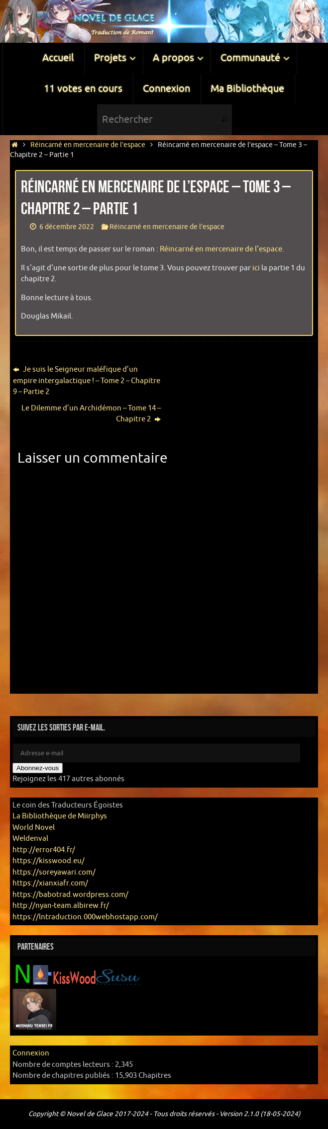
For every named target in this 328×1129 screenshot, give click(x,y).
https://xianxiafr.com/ (50, 883)
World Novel (33, 827)
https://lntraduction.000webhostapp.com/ (85, 917)
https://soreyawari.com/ (54, 872)
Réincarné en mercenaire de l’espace (87, 145)
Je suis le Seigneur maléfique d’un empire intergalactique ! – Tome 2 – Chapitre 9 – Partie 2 (86, 381)
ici (256, 268)
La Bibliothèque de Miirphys (59, 816)
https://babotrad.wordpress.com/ (70, 894)
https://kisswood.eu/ (48, 861)
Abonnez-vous (37, 768)
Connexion (30, 1053)
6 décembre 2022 (66, 227)
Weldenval (30, 838)
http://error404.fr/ (43, 850)
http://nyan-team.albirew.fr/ (60, 905)
